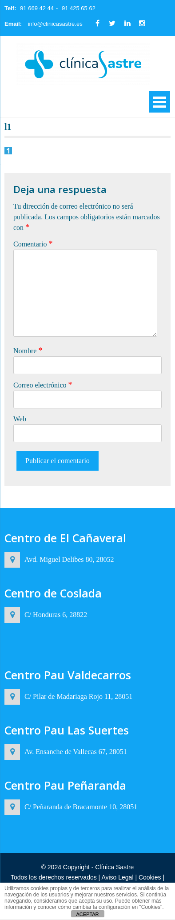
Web (19, 419)
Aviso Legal (118, 877)
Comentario (33, 243)
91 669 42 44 (37, 8)
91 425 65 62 (78, 8)
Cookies (150, 877)
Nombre (27, 350)
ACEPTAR (87, 914)
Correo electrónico (42, 384)
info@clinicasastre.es (55, 23)
